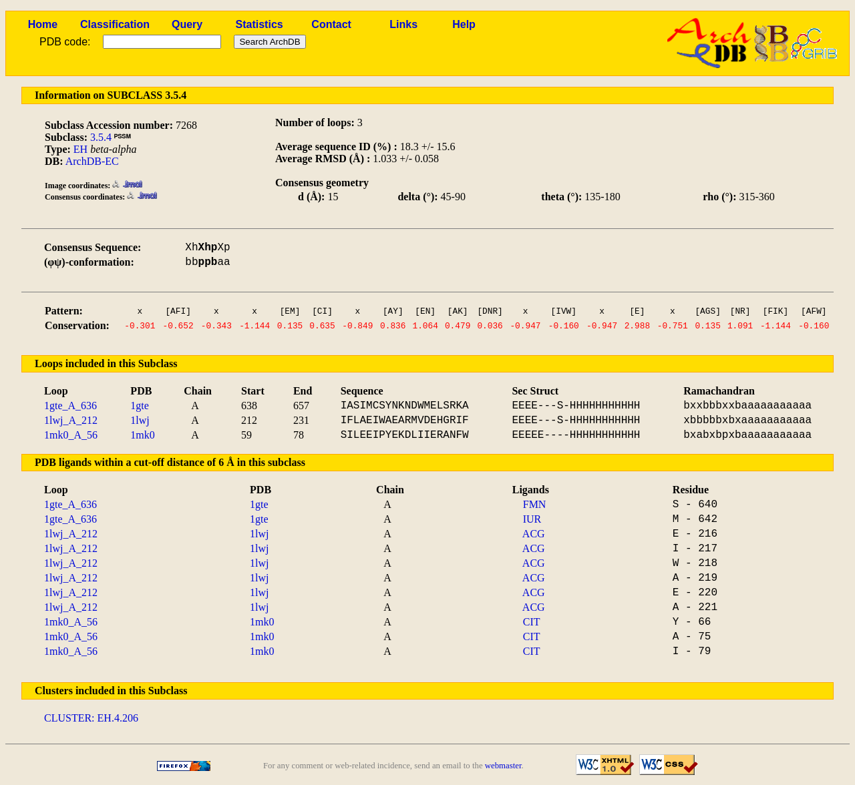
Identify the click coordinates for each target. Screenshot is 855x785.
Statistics (259, 24)
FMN (534, 504)
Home (42, 24)
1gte (139, 405)
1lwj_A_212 (71, 420)
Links (403, 24)
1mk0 (142, 435)
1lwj (139, 420)
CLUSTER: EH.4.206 (91, 718)
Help (464, 24)
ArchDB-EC (92, 161)
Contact (331, 24)
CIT (531, 621)
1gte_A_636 (70, 405)
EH (80, 149)
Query (187, 24)
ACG (533, 533)
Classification (115, 24)
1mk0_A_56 (71, 435)
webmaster (503, 765)
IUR (532, 519)
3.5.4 (101, 137)
